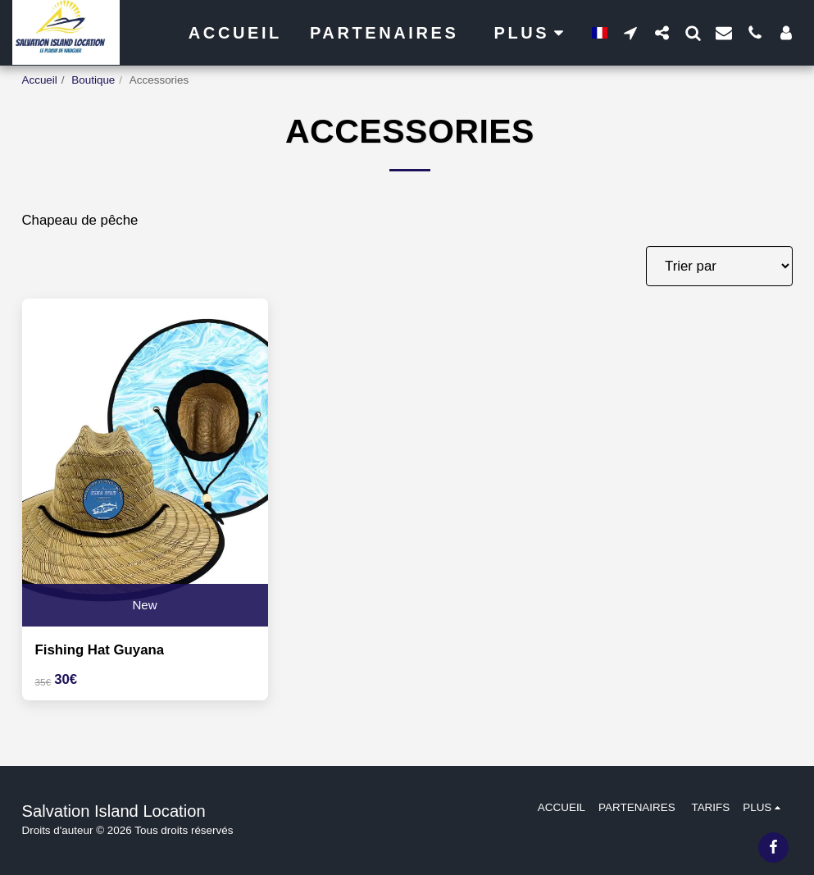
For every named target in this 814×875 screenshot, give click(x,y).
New (144, 605)
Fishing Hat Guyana (100, 650)
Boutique (93, 80)
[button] (630, 32)
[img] (145, 463)
